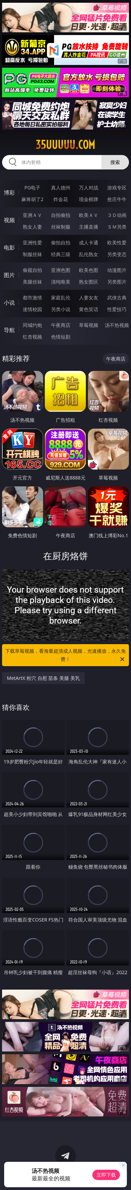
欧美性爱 (117, 242)
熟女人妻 (32, 226)
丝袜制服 (60, 226)
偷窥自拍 (32, 270)
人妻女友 (88, 297)
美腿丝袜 (32, 281)
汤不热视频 (117, 325)
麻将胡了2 (32, 199)
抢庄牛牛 (117, 199)
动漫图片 (117, 270)
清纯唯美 (60, 281)
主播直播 (88, 226)
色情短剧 (60, 336)
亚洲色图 (60, 270)
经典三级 (60, 254)
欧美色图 (88, 270)
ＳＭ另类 (117, 226)
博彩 (9, 192)
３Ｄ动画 (117, 215)
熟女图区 (88, 281)
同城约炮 (32, 325)
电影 (9, 247)
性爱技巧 (117, 309)
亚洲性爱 (32, 242)
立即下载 (106, 1174)
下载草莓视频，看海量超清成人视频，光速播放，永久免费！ (65, 655)
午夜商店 (60, 325)
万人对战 (88, 187)
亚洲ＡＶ (32, 215)
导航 (9, 330)
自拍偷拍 (60, 215)
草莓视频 (88, 325)
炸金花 (60, 199)
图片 (9, 275)
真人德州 (60, 187)
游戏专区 (117, 187)
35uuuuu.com (65, 145)
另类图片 (117, 281)
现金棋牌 (88, 199)
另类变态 (117, 254)
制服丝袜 (32, 254)
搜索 (115, 162)
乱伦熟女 (88, 254)
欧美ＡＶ (88, 215)
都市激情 (32, 297)
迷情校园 (32, 309)
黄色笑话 (88, 309)
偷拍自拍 (60, 242)
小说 (9, 302)
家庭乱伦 (60, 297)
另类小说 (60, 309)
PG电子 (32, 187)
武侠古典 (117, 297)
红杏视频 (32, 336)
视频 (9, 220)
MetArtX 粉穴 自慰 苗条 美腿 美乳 (43, 678)
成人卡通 (88, 242)
